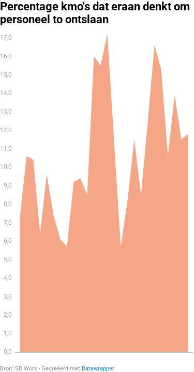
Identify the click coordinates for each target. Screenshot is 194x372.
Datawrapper (98, 368)
